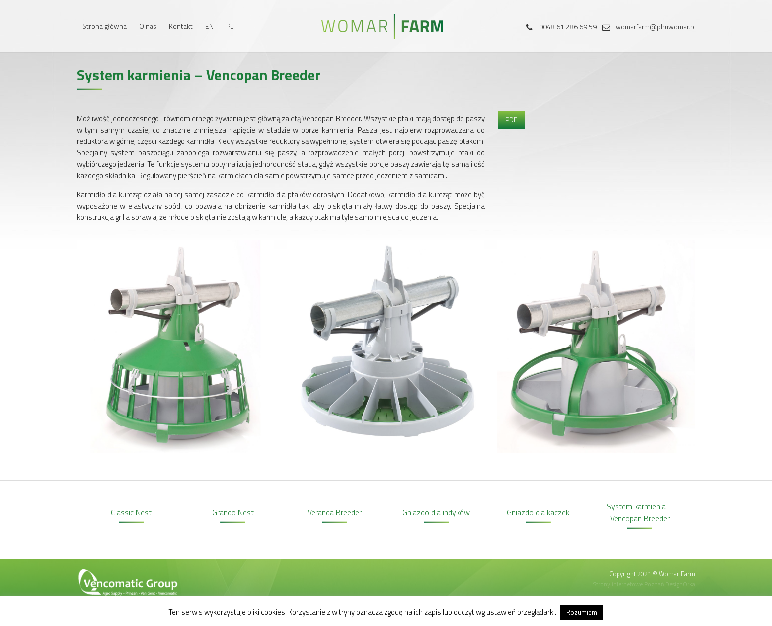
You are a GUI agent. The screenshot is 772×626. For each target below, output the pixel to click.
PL (229, 26)
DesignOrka (680, 584)
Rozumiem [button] (581, 612)
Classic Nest (131, 512)
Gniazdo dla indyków (436, 512)
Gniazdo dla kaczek (538, 512)
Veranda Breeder (335, 512)
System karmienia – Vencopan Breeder (640, 512)
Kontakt (181, 26)
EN (209, 26)
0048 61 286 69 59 (559, 26)
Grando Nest (233, 512)
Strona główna (104, 26)
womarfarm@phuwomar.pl (646, 26)
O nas (147, 26)
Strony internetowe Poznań (628, 584)
